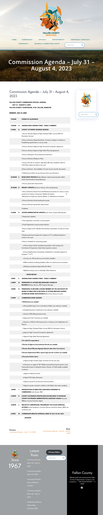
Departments (58, 39)
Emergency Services (80, 39)
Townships (23, 43)
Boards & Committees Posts (47, 43)
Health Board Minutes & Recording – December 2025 (34, 505)
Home (14, 39)
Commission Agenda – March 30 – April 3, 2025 (34, 494)
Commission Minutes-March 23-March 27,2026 (34, 483)
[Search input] (73, 45)
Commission (27, 39)
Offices (42, 39)
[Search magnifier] (82, 45)
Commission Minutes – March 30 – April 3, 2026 (34, 463)
